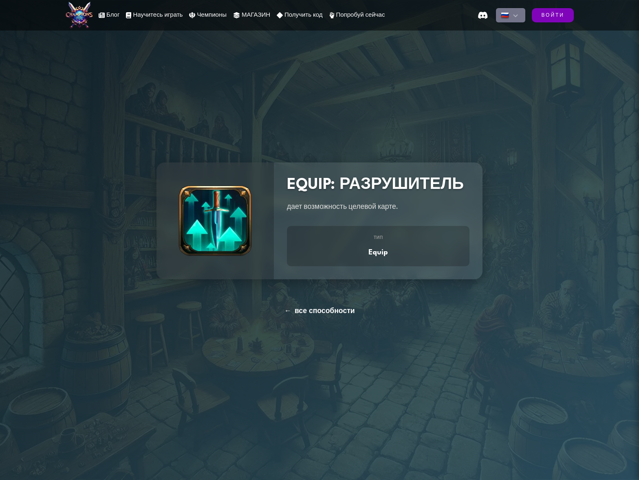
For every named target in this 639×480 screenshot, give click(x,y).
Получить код (299, 15)
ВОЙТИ (552, 15)
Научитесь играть (154, 15)
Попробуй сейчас (357, 15)
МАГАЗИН (251, 15)
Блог (109, 15)
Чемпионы (208, 15)
